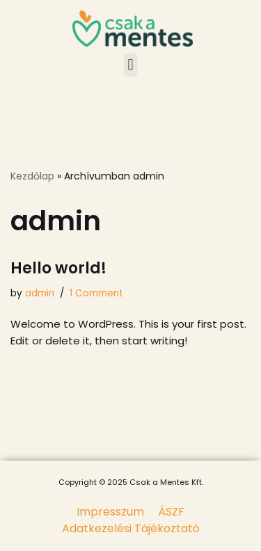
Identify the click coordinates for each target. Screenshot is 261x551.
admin (39, 293)
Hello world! (58, 268)
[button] (130, 65)
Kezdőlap (32, 176)
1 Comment (96, 293)
